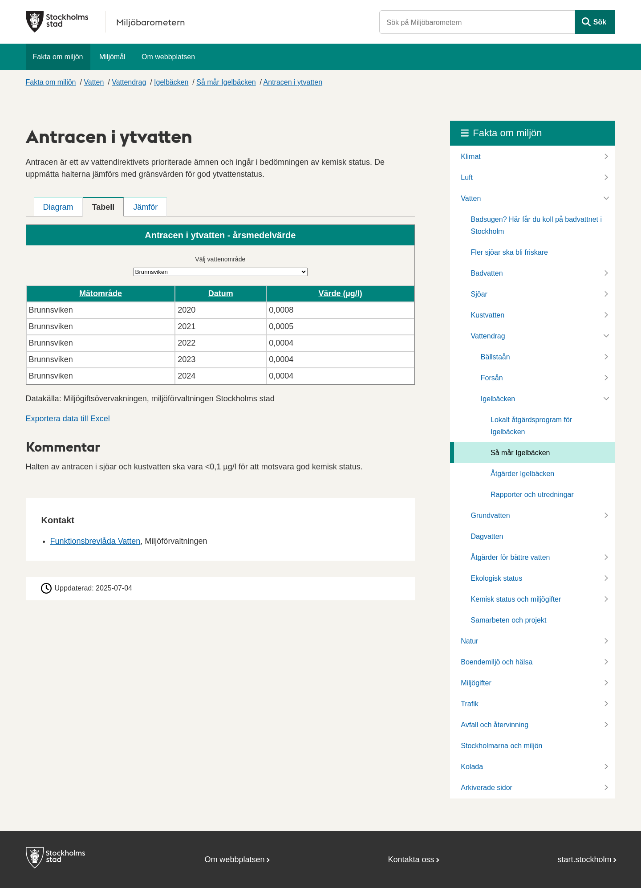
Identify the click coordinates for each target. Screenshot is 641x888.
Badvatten (487, 273)
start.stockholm (585, 859)
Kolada (472, 766)
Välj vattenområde (220, 259)
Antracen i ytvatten (293, 82)
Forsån (492, 378)
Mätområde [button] (100, 293)
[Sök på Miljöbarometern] (477, 22)
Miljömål (112, 57)
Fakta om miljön (58, 57)
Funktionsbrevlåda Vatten (95, 541)
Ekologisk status (497, 578)
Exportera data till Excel (68, 418)
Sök (599, 22)
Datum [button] (220, 293)
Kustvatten (488, 315)
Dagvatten (487, 536)
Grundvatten (490, 515)
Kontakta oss (411, 859)
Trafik (469, 704)
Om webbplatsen (168, 57)
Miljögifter (476, 683)
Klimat (470, 156)
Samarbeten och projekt (509, 620)
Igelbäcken (171, 82)
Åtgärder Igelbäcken (522, 473)
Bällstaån (495, 357)
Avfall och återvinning (494, 725)
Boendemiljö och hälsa (496, 662)
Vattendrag (129, 82)
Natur (469, 641)
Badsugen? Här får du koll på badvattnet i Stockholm (536, 225)
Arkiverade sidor (486, 787)
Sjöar (479, 294)
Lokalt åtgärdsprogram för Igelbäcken (531, 426)
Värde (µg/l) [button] (340, 293)
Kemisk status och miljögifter (516, 599)
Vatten (94, 82)
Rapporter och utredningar (532, 494)
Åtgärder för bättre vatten (510, 557)
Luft (467, 177)
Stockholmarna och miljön (501, 746)
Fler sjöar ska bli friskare (509, 252)
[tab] (58, 206)
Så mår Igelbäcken (226, 82)
